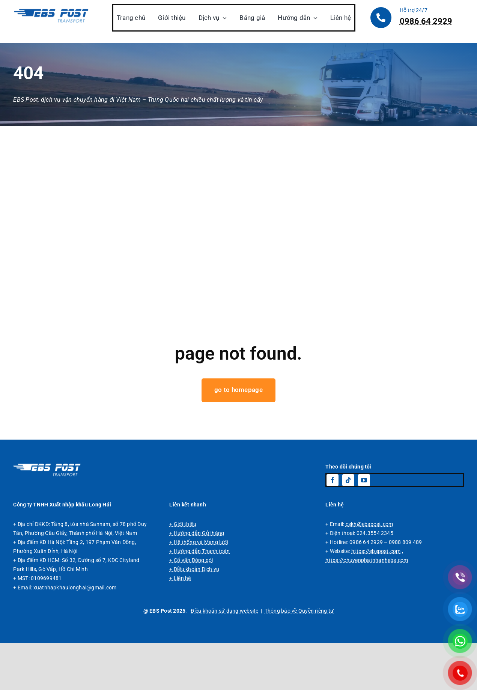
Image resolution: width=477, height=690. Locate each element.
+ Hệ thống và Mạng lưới (198, 589)
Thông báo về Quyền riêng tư (299, 657)
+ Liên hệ (180, 625)
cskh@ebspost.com (369, 571)
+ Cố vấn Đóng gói (191, 607)
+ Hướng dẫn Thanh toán (199, 598)
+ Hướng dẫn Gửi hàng (196, 580)
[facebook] (333, 527)
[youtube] (364, 527)
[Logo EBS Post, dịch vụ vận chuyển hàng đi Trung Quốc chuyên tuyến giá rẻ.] (47, 511)
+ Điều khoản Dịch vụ (194, 616)
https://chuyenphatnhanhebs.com (366, 607)
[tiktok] (348, 527)
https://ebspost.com (376, 598)
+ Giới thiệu (182, 571)
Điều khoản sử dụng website (224, 657)
